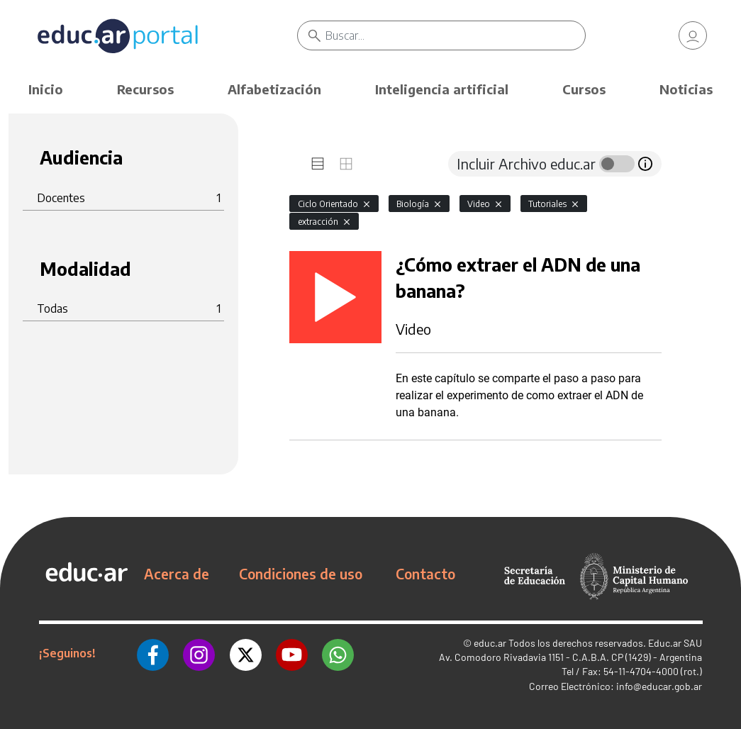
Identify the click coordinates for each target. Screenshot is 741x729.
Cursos (584, 89)
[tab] (317, 164)
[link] (693, 35)
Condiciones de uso (300, 573)
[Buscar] (455, 35)
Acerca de (176, 573)
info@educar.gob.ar (659, 686)
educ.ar (490, 643)
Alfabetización (274, 89)
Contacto (425, 573)
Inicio (45, 89)
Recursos (145, 89)
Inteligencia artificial (441, 89)
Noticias (686, 89)
